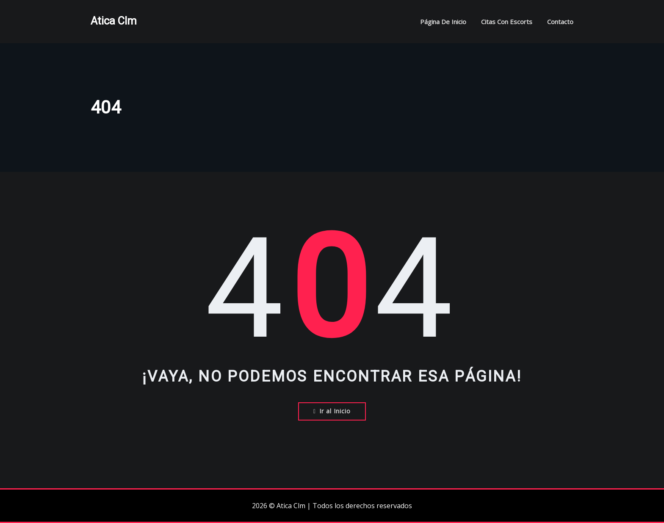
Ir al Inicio (332, 411)
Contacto (560, 21)
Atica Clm (114, 20)
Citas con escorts (506, 21)
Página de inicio (443, 21)
